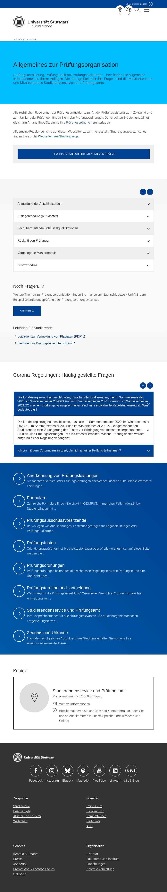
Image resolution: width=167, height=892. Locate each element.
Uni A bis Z (27, 310)
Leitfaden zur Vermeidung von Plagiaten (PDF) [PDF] (50, 336)
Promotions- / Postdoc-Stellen (34, 869)
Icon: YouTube (99, 770)
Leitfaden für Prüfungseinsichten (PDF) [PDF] (45, 343)
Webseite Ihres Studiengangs (58, 136)
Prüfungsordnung (78, 122)
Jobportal (20, 864)
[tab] (84, 204)
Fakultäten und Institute (103, 859)
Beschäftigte (21, 811)
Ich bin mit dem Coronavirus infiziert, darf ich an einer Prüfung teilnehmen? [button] (69, 450)
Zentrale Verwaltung (100, 869)
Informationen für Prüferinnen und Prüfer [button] (83, 153)
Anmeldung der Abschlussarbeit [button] (40, 203)
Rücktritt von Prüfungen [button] (34, 240)
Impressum (94, 806)
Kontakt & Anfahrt (25, 854)
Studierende (21, 806)
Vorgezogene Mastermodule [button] (37, 253)
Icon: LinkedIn (115, 770)
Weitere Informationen (74, 704)
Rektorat (92, 854)
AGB (90, 826)
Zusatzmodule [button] (27, 265)
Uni (136, 3)
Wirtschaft (20, 821)
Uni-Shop (19, 874)
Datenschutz (95, 811)
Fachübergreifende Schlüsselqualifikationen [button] (48, 228)
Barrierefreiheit (96, 816)
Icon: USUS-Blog (131, 770)
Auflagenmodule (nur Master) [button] (38, 216)
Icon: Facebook (36, 770)
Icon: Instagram (52, 770)
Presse (17, 859)
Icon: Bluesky (67, 770)
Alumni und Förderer (27, 816)
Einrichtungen (96, 864)
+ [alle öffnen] (143, 191)
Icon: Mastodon (83, 770)
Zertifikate (93, 821)
